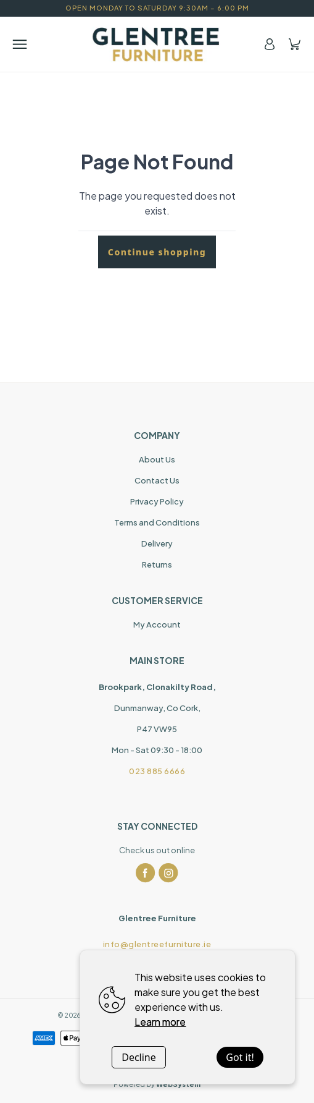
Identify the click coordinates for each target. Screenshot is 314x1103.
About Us (157, 459)
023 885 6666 (157, 771)
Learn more (160, 1021)
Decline (139, 1057)
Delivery (157, 543)
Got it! (240, 1057)
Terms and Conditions (157, 522)
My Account (157, 624)
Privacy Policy (157, 501)
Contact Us (157, 480)
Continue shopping (157, 252)
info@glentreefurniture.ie (157, 944)
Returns (157, 564)
